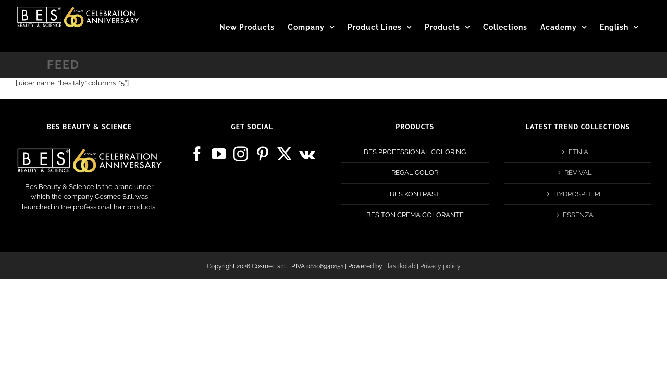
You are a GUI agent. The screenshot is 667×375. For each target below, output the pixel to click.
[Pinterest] (262, 154)
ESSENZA (578, 215)
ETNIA (578, 152)
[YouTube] (219, 154)
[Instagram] (240, 154)
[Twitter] (284, 154)
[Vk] (307, 154)
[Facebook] (197, 154)
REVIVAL (578, 173)
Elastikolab (399, 266)
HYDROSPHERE (578, 194)
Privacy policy (440, 266)
